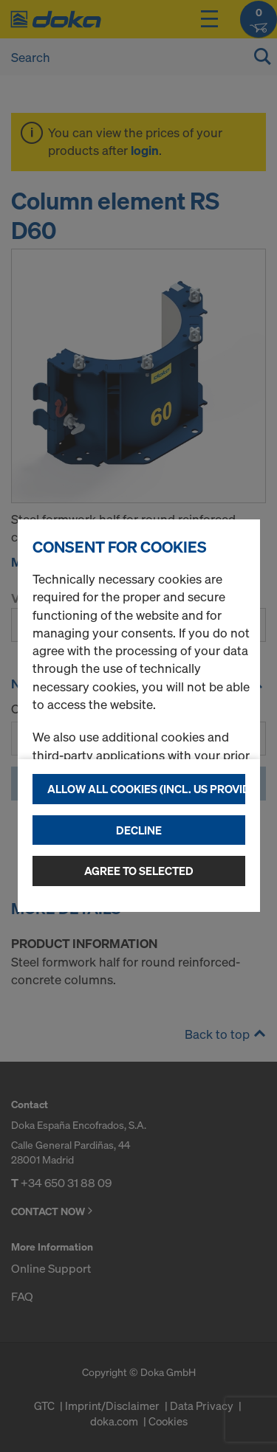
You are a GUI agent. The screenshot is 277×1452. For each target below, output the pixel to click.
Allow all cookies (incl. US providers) (146, 788)
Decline (139, 830)
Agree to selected (139, 870)
